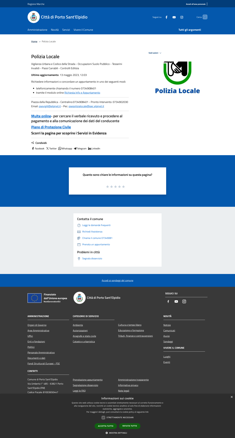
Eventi (166, 362)
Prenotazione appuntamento (88, 379)
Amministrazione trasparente (133, 379)
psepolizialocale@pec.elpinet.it (86, 106)
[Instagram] (176, 17)
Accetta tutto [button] (105, 426)
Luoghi (166, 356)
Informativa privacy (128, 385)
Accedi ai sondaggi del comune (117, 280)
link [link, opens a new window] (147, 412)
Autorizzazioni (80, 330)
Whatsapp (65, 148)
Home (34, 41)
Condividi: (39, 143)
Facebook (37, 148)
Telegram (79, 148)
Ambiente (78, 325)
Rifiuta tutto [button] (130, 426)
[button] (117, 432)
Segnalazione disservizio (85, 385)
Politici (31, 347)
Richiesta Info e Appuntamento (82, 93)
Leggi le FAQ (79, 390)
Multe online (41, 116)
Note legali (123, 390)
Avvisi (166, 336)
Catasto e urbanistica (84, 341)
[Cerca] (203, 17)
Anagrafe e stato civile (84, 336)
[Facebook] (161, 17)
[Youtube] (169, 17)
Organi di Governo (37, 325)
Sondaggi (168, 341)
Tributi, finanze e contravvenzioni (135, 336)
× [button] (231, 397)
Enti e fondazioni (36, 341)
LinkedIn (94, 148)
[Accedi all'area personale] (195, 4)
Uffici (30, 336)
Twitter (51, 148)
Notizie (167, 325)
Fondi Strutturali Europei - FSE (44, 363)
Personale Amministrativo (41, 352)
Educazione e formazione (131, 330)
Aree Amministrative (38, 330)
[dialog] (117, 416)
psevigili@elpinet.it (50, 106)
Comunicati (169, 330)
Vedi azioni (155, 53)
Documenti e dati (36, 358)
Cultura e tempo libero (129, 325)
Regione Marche (36, 4)
